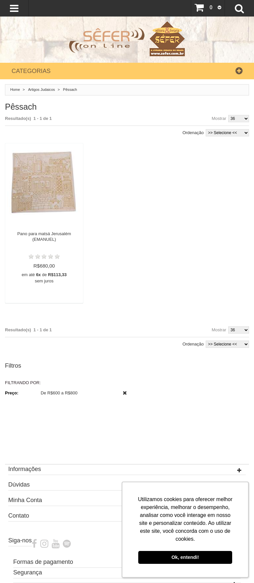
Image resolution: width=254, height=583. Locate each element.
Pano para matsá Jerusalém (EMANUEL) (44, 236)
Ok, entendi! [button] (185, 557)
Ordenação (193, 132)
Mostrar (219, 118)
